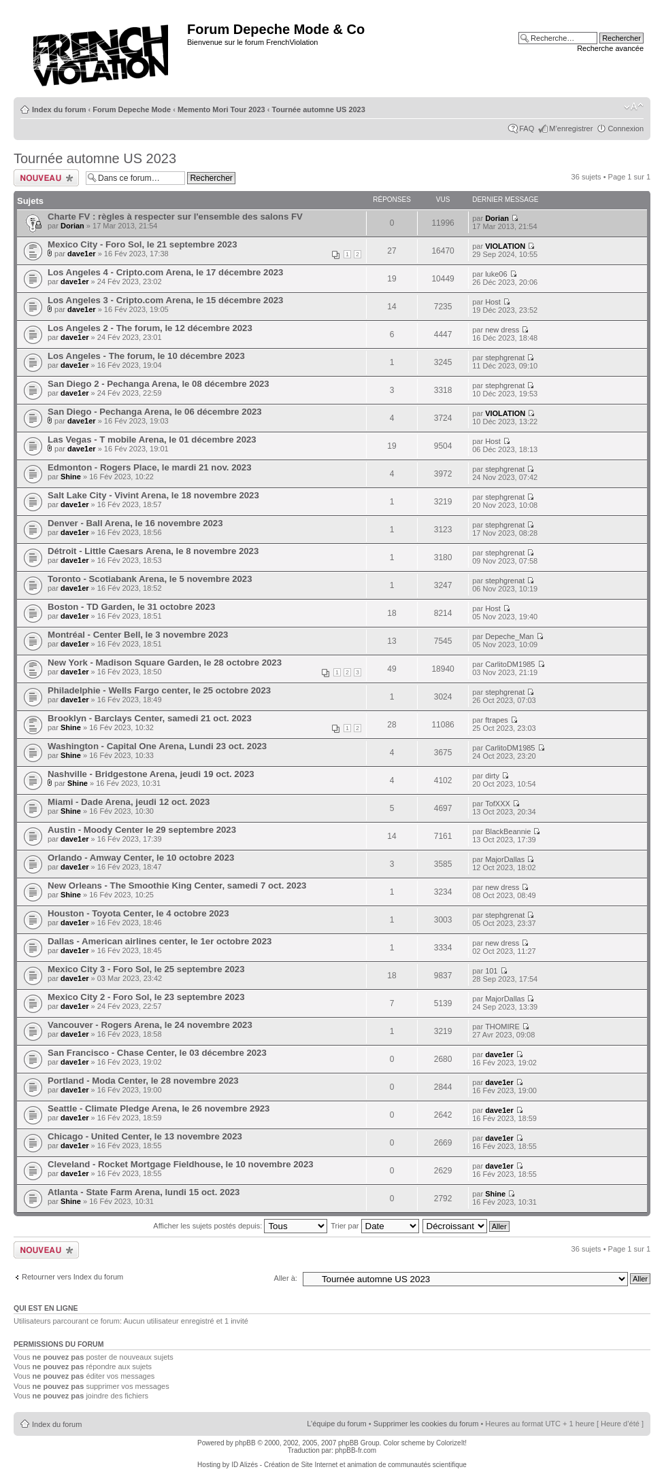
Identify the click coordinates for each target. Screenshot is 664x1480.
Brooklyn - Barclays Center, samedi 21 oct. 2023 (150, 718)
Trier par (374, 1226)
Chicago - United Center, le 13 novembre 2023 (145, 1136)
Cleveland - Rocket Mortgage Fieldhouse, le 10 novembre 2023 (181, 1164)
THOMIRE (502, 1026)
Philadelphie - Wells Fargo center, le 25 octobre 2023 (159, 690)
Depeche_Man (509, 636)
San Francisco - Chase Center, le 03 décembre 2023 (157, 1053)
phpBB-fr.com (356, 1450)
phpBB (245, 1443)
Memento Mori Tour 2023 (221, 109)
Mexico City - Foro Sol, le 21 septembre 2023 (142, 244)
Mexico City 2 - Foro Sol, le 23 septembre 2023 (146, 997)
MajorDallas (505, 859)
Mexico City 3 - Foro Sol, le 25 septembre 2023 (146, 969)
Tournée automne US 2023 (318, 109)
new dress (502, 330)
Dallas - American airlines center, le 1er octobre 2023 (159, 941)
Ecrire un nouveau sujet (46, 177)
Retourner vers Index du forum (72, 1277)
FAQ (526, 128)
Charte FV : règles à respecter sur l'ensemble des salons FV (175, 216)
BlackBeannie (508, 831)
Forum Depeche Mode (132, 109)
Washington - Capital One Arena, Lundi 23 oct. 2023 (157, 746)
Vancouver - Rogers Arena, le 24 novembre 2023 (150, 1025)
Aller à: (285, 1278)
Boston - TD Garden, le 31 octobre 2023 (131, 607)
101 (491, 971)
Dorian (72, 226)
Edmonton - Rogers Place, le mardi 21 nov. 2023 (150, 467)
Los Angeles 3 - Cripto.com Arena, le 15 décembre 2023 (165, 300)
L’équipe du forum (336, 1423)
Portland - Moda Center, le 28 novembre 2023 (143, 1080)
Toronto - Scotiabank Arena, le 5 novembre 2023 (150, 579)
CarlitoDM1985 (510, 664)
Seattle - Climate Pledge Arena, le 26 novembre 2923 (158, 1108)
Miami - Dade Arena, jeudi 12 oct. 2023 (129, 802)
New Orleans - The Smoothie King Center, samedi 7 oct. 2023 (177, 885)
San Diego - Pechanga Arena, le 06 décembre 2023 (155, 412)
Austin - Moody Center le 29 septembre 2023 (142, 830)
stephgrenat (505, 358)
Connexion (626, 128)
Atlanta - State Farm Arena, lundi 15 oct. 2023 (143, 1192)
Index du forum (59, 109)
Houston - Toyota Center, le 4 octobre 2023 (138, 913)
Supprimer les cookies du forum (426, 1423)
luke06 (496, 274)
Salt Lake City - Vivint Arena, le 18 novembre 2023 (153, 495)
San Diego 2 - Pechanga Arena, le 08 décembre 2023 (158, 384)
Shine (71, 476)
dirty (492, 776)
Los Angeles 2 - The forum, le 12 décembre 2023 (150, 328)
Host (493, 302)
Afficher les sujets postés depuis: (240, 1226)
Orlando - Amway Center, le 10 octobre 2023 (141, 858)
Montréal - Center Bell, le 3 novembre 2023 (138, 635)
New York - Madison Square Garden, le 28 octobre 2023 (165, 662)
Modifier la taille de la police (634, 107)
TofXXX (497, 803)
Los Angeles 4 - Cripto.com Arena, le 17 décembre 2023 (165, 272)
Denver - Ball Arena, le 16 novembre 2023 (135, 523)
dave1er (81, 253)
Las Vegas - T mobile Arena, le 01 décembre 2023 (152, 439)
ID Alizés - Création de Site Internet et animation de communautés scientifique (349, 1464)
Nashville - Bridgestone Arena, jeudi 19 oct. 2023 (151, 774)
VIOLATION (505, 246)
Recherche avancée (610, 48)
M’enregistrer (571, 128)
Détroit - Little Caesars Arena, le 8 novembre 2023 (153, 551)
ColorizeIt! (451, 1443)
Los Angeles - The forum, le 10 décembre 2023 (146, 356)
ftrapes (496, 720)
